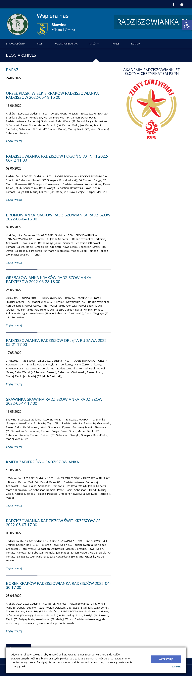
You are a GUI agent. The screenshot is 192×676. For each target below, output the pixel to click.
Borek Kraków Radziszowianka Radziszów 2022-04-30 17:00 (58, 585)
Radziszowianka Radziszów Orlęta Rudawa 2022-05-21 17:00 (57, 342)
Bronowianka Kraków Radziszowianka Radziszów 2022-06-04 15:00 (58, 217)
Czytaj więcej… (15, 141)
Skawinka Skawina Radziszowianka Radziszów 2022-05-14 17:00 (54, 401)
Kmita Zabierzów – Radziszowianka (42, 462)
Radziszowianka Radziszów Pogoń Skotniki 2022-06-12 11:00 (57, 158)
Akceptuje (166, 658)
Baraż (12, 69)
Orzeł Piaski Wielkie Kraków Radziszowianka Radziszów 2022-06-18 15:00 (52, 95)
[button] (187, 25)
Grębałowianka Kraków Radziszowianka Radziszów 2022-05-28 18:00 (48, 279)
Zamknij (176, 666)
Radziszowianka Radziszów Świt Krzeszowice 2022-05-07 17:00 (53, 522)
